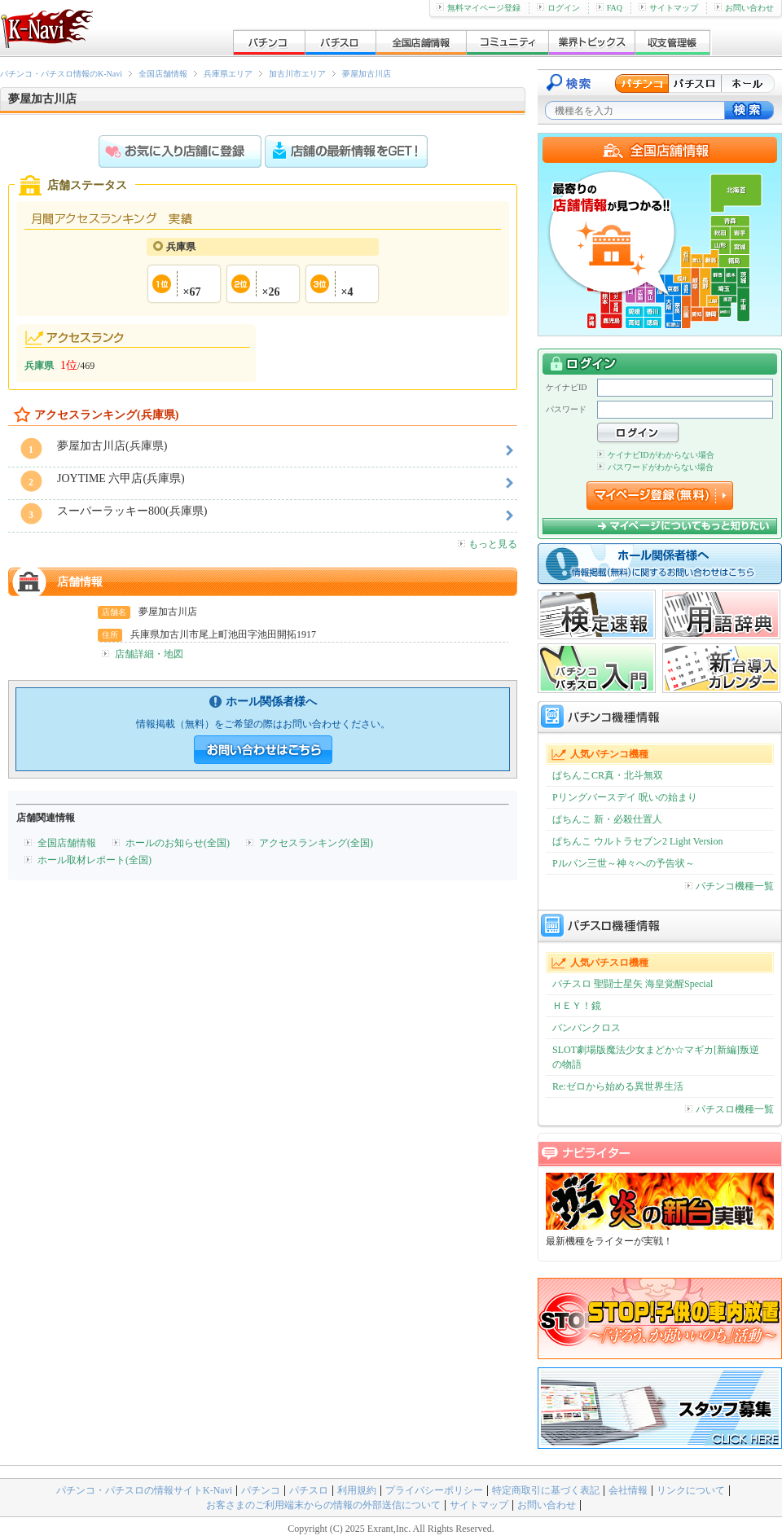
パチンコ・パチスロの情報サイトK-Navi (144, 1490)
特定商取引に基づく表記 (546, 1490)
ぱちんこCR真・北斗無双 (607, 775)
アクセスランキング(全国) (316, 843)
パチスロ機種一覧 (729, 1109)
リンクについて (691, 1490)
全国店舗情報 (162, 73)
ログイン (558, 7)
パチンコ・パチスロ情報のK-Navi (61, 73)
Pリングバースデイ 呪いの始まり (624, 797)
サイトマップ (668, 7)
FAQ (609, 7)
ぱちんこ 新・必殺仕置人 (607, 819)
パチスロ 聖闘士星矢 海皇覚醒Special (632, 983)
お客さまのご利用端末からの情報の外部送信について (323, 1505)
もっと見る (487, 544)
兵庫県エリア (228, 73)
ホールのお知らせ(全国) (177, 843)
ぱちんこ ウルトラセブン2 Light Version (637, 841)
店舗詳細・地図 (149, 654)
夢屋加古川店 (366, 73)
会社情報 (628, 1490)
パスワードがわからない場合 (655, 467)
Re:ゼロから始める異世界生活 (617, 1086)
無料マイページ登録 (479, 7)
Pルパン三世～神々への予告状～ (623, 863)
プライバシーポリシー (434, 1490)
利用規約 (356, 1490)
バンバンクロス (586, 1027)
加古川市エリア (297, 73)
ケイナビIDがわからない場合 (655, 454)
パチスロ (308, 1490)
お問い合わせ (744, 7)
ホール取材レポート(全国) (94, 860)
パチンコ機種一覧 (729, 886)
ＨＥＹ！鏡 (576, 1005)
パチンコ (260, 1490)
